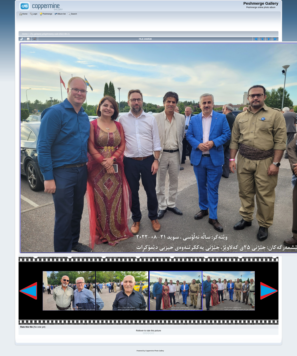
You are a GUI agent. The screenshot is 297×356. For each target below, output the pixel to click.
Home (25, 34)
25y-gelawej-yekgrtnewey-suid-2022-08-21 (50, 34)
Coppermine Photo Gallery (154, 351)
